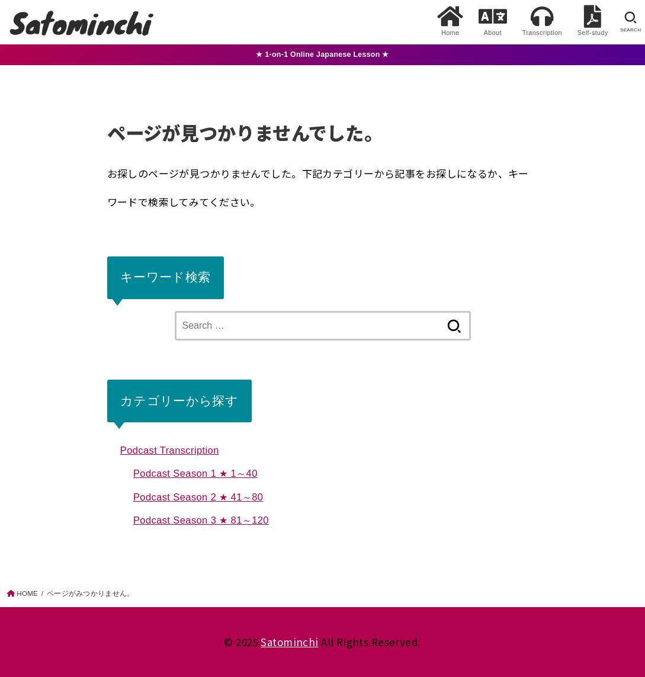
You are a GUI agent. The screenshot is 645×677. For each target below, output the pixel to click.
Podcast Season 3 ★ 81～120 (201, 520)
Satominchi (289, 641)
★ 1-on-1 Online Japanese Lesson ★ (322, 54)
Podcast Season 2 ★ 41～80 (198, 497)
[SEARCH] (630, 22)
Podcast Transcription (169, 450)
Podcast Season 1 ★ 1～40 (195, 473)
